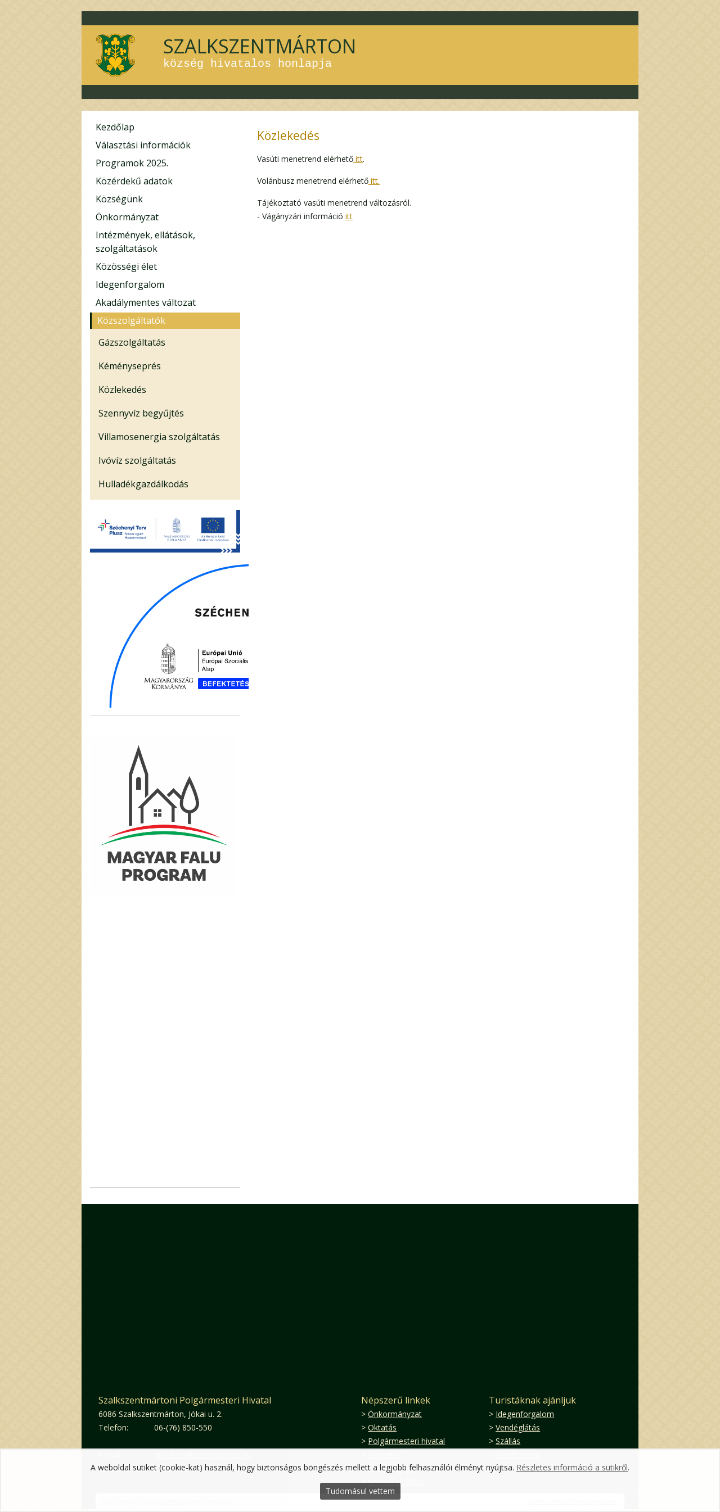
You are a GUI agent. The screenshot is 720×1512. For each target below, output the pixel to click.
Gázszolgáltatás (131, 342)
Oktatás (382, 1427)
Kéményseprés (129, 366)
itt (358, 158)
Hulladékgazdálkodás (143, 484)
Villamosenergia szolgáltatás (159, 437)
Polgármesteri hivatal (406, 1441)
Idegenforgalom (130, 284)
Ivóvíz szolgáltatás (137, 460)
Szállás (508, 1441)
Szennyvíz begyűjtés (141, 413)
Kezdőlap (115, 127)
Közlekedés (122, 389)
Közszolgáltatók (131, 320)
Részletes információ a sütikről (572, 1467)
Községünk (119, 199)
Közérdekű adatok (134, 181)
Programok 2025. (132, 163)
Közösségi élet (126, 266)
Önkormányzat (127, 217)
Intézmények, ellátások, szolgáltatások (145, 242)
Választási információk (143, 145)
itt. (374, 180)
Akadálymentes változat (146, 302)
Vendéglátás (518, 1427)
